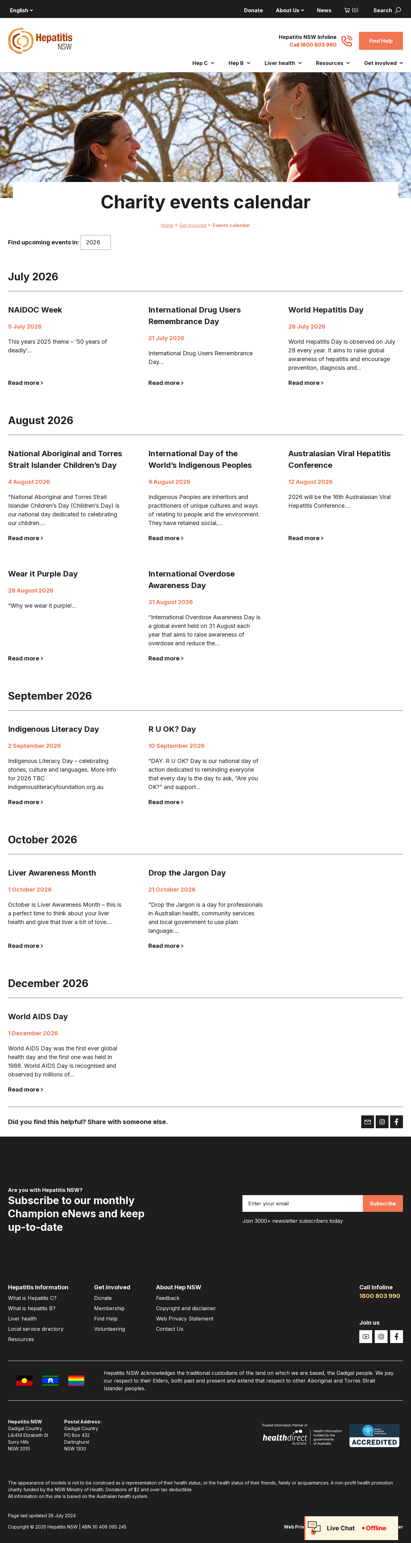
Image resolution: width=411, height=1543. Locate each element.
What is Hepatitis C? (32, 1298)
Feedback (167, 1298)
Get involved (383, 63)
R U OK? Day (172, 729)
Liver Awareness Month (52, 872)
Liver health (283, 63)
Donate (253, 10)
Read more (25, 382)
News (324, 10)
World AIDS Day (38, 1016)
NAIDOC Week (35, 309)
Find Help (381, 41)
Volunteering (109, 1329)
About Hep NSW (178, 1287)
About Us (290, 10)
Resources (333, 63)
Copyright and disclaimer (186, 1308)
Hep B (239, 63)
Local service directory (36, 1329)
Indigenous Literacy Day (53, 729)
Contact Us (169, 1329)
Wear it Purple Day (43, 573)
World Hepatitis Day (325, 309)
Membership (109, 1308)
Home (169, 225)
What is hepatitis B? (32, 1308)
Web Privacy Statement (184, 1318)
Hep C (203, 63)
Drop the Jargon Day (187, 872)
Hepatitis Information (38, 1287)
